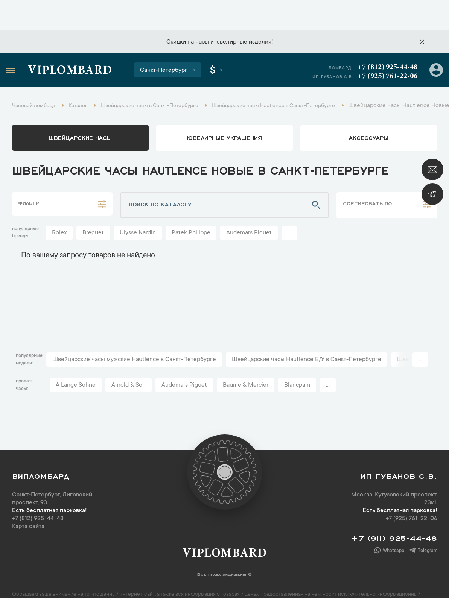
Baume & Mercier (245, 360)
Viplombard (75, 43)
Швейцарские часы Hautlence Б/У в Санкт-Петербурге (306, 334)
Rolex (59, 207)
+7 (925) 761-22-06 (386, 48)
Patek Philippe (191, 207)
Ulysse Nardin (138, 207)
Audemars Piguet (249, 207)
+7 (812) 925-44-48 (386, 39)
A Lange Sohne (76, 360)
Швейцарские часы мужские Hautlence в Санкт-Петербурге (134, 334)
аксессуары (368, 112)
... (289, 207)
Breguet (93, 207)
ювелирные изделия (243, 11)
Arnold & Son (128, 360)
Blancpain (297, 360)
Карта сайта (28, 501)
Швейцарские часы (80, 112)
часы (202, 11)
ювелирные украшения (224, 112)
